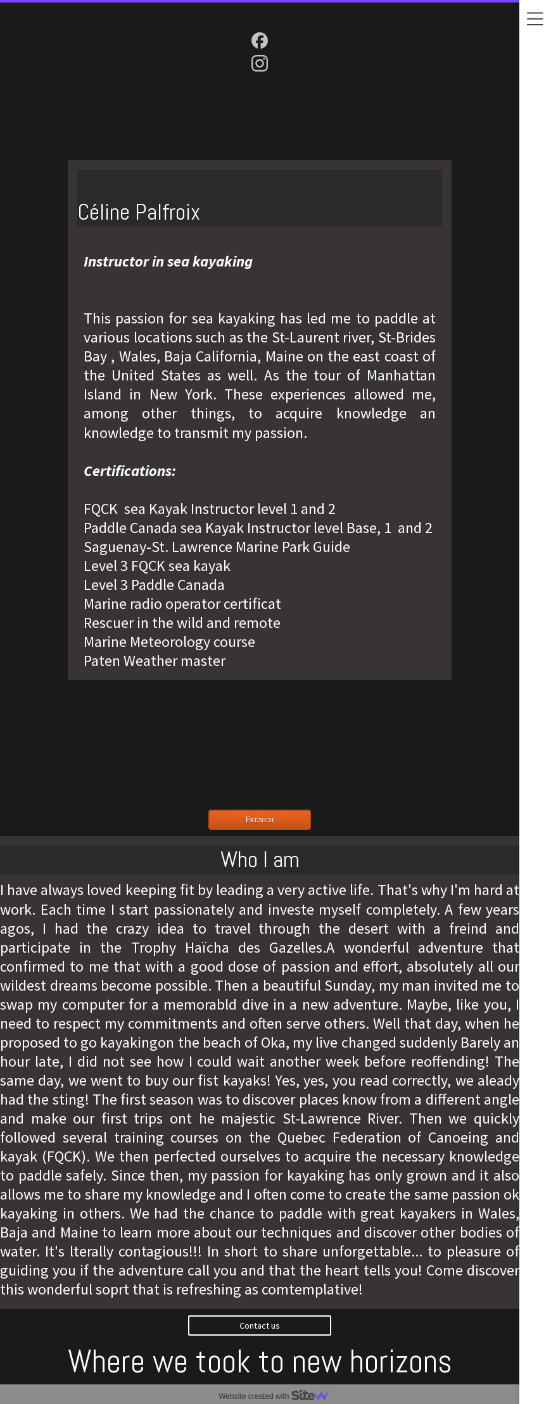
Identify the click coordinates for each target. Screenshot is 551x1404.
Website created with (278, 1396)
